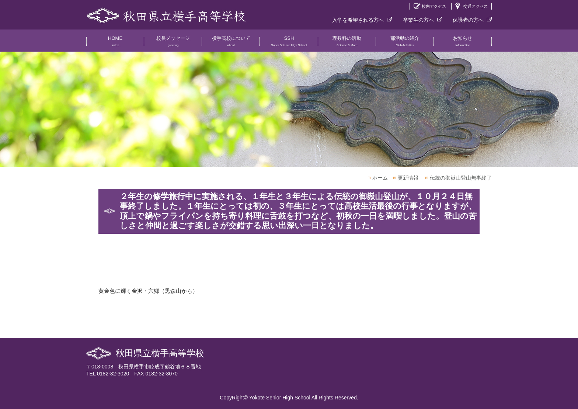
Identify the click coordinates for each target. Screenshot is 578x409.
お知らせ (463, 43)
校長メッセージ (173, 43)
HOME (115, 43)
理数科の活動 (347, 43)
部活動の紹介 (405, 43)
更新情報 (408, 178)
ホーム (380, 178)
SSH (289, 43)
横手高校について (231, 43)
